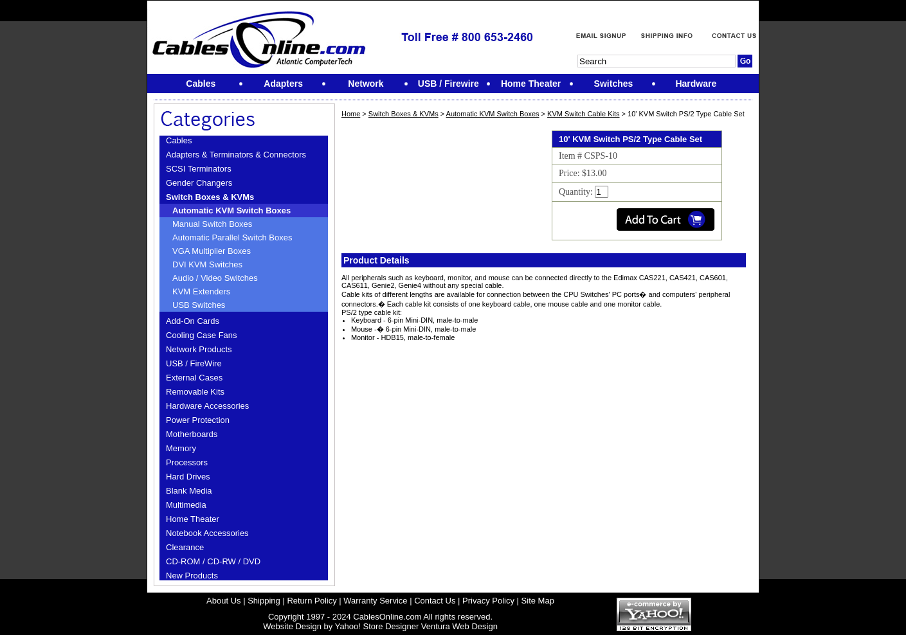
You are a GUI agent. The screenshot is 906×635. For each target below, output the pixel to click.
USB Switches (198, 305)
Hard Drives (188, 476)
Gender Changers (199, 183)
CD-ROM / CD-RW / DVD (213, 561)
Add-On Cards (192, 321)
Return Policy (311, 600)
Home (350, 114)
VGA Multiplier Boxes (211, 251)
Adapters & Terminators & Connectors (236, 154)
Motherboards (191, 434)
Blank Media (189, 491)
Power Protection (198, 420)
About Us (223, 600)
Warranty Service (375, 600)
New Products (192, 575)
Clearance (185, 547)
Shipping (264, 600)
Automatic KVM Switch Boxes (231, 210)
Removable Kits (195, 392)
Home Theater (192, 519)
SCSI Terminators (198, 169)
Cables (179, 140)
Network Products (199, 349)
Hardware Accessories (207, 406)
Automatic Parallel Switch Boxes (232, 237)
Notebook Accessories (207, 533)
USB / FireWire (194, 363)
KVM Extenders (201, 291)
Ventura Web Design (459, 626)
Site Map (537, 600)
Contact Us (434, 600)
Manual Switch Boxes (212, 224)
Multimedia (186, 505)
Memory (181, 448)
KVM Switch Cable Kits (583, 114)
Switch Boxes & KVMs (210, 197)
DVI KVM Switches (207, 264)
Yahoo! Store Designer (377, 626)
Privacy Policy (488, 600)
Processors (187, 462)
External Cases (194, 377)
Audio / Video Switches (215, 278)
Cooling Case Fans (201, 335)
